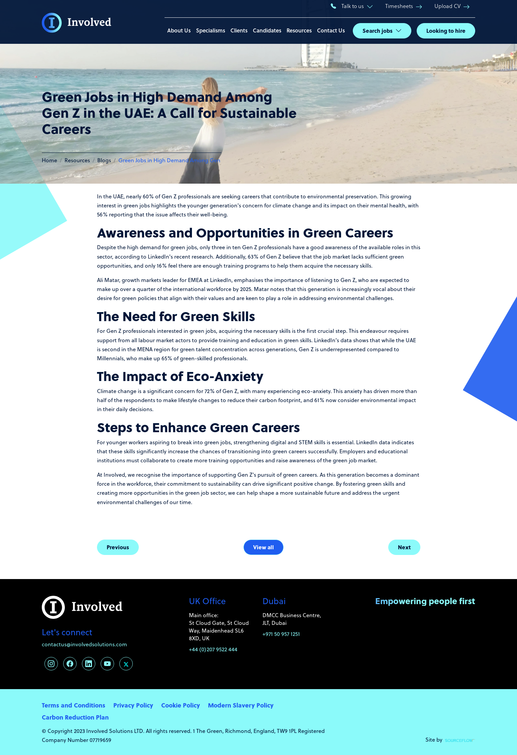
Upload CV (447, 6)
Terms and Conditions (73, 705)
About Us (179, 30)
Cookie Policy (180, 705)
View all (263, 547)
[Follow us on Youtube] (107, 663)
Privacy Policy (133, 705)
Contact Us (331, 30)
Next (404, 547)
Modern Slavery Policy (241, 705)
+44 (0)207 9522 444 (213, 649)
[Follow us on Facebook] (70, 663)
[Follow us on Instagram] (51, 663)
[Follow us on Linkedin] (88, 663)
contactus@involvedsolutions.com (84, 644)
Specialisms (210, 30)
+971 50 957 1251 (281, 634)
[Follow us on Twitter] (126, 663)
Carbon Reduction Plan (75, 717)
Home (49, 160)
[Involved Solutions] (76, 22)
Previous (118, 547)
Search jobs (378, 30)
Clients (238, 30)
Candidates (267, 30)
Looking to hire (446, 30)
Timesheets (399, 6)
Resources (299, 30)
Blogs (104, 160)
